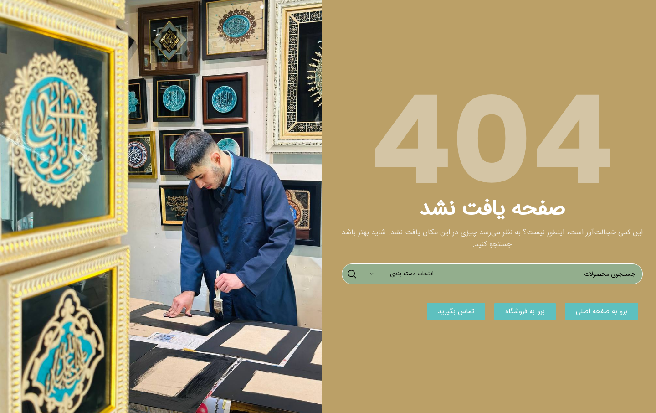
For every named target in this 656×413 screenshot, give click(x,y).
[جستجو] (492, 273)
